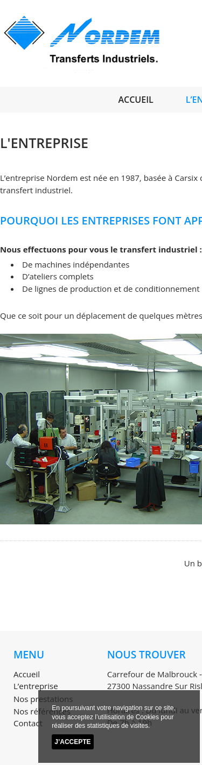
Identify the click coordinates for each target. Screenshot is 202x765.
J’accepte (72, 742)
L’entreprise (35, 685)
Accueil (136, 100)
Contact (28, 723)
